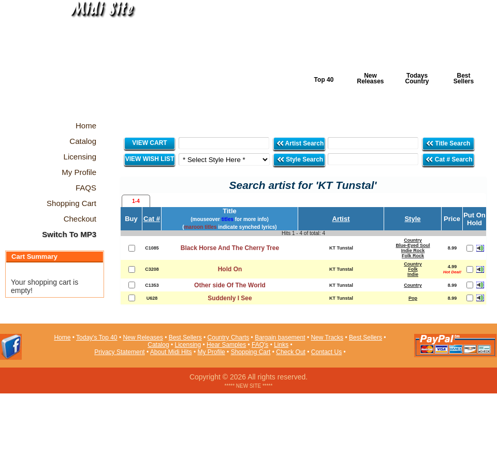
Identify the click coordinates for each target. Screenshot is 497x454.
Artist (341, 219)
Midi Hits (96, 63)
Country (413, 240)
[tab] (136, 201)
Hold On (230, 269)
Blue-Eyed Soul (413, 245)
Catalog (158, 344)
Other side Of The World (230, 285)
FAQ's (260, 344)
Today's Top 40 (96, 337)
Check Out (290, 352)
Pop (412, 298)
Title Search (449, 143)
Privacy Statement (119, 352)
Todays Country (417, 78)
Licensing (188, 344)
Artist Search (300, 143)
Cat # (151, 219)
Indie (412, 274)
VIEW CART (149, 143)
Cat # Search (448, 159)
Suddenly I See (230, 298)
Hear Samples (226, 344)
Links (281, 344)
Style (412, 219)
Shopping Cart (251, 352)
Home (62, 337)
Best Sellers (464, 78)
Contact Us (326, 352)
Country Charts (229, 337)
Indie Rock (413, 250)
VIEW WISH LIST (149, 159)
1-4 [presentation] (135, 201)
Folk (413, 269)
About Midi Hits (171, 352)
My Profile (211, 352)
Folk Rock (413, 255)
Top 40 (324, 79)
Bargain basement (280, 337)
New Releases (370, 78)
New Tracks (327, 337)
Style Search (299, 159)
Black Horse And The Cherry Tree (230, 248)
